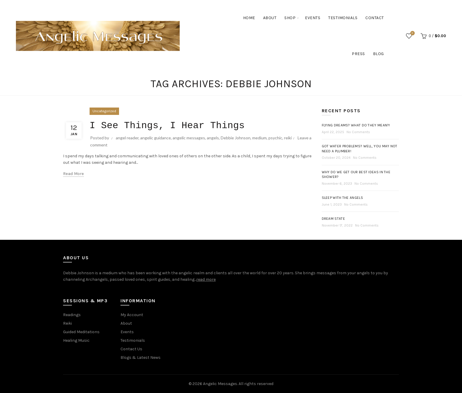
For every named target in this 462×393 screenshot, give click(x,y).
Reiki (67, 323)
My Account (132, 314)
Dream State (333, 219)
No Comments (358, 132)
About (270, 17)
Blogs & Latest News (141, 357)
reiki (288, 137)
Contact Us (131, 348)
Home (249, 17)
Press (358, 53)
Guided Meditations (81, 331)
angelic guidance (155, 137)
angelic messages (189, 137)
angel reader (127, 137)
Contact (374, 17)
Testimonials (342, 17)
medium (259, 137)
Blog (378, 53)
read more (206, 279)
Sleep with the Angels (342, 198)
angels (213, 137)
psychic (275, 137)
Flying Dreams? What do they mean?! (356, 125)
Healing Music (76, 340)
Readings (72, 314)
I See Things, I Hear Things (167, 125)
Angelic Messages (220, 383)
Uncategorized (104, 111)
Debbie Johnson (235, 137)
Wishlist (411, 33)
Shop (290, 17)
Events (312, 17)
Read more (73, 173)
